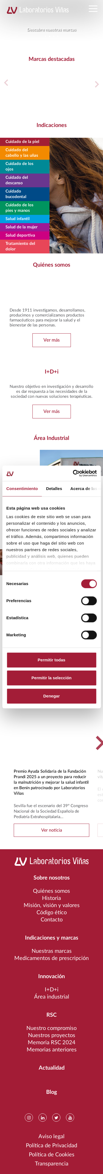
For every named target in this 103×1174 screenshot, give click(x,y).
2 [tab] (49, 36)
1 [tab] (45, 36)
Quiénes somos (51, 891)
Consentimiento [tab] (22, 488)
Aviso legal (51, 1136)
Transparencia (51, 1164)
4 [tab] (58, 36)
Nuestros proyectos (51, 1035)
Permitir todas (51, 660)
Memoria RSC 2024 (52, 1042)
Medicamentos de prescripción (51, 958)
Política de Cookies (51, 1154)
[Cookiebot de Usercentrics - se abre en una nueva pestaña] (73, 473)
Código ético (52, 912)
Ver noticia (51, 830)
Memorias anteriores (52, 1050)
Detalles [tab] (54, 488)
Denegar (51, 696)
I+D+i (52, 989)
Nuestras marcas (52, 951)
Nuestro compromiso (51, 1028)
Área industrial (51, 997)
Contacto (52, 920)
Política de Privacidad (51, 1145)
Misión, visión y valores (52, 905)
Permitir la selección (52, 677)
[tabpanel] (51, 20)
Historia (51, 898)
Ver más (51, 340)
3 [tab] (53, 36)
